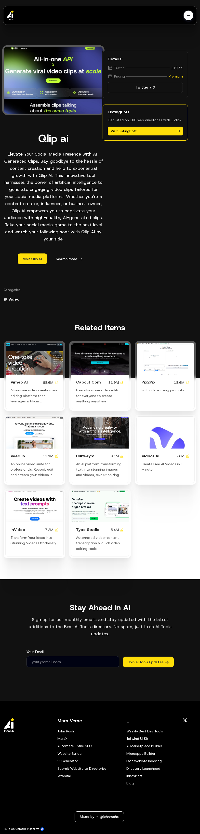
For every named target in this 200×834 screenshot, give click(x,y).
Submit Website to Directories (82, 768)
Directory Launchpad (143, 768)
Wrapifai (64, 776)
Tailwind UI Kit (137, 738)
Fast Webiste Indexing (144, 761)
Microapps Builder (140, 753)
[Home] (11, 15)
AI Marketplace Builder (144, 746)
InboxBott (134, 776)
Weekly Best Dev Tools (144, 731)
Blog (130, 783)
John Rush (65, 731)
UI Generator (67, 761)
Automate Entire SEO (74, 746)
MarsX (62, 738)
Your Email (35, 651)
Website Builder (70, 753)
